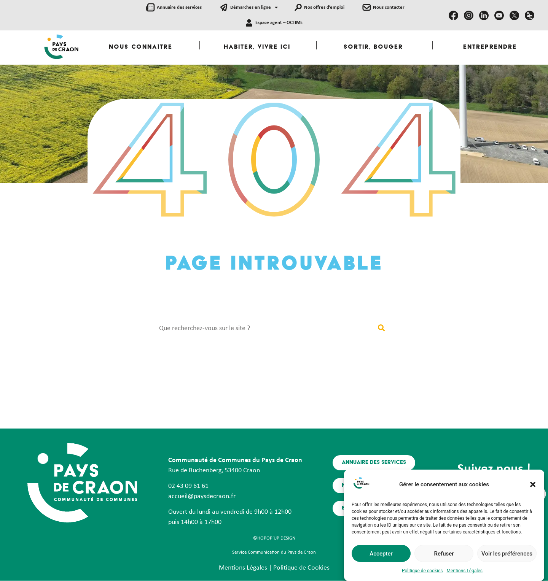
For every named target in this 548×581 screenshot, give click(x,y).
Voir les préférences (506, 555)
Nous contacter (389, 7)
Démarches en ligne (254, 8)
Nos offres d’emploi (324, 7)
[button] (533, 486)
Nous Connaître (140, 47)
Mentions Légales (464, 572)
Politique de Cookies (301, 567)
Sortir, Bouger (373, 47)
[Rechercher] (381, 328)
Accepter (381, 555)
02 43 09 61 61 (188, 486)
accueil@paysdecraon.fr (202, 496)
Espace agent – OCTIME (279, 22)
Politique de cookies (422, 572)
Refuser (444, 555)
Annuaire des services (179, 7)
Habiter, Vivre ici (257, 47)
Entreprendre (490, 47)
